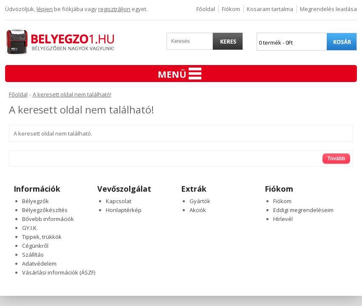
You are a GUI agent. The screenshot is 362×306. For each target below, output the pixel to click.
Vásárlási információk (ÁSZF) (58, 272)
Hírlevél (283, 219)
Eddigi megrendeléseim (303, 210)
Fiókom (231, 9)
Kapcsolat (118, 201)
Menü (179, 73)
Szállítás (33, 254)
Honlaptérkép (123, 210)
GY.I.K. (30, 228)
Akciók (197, 210)
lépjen (45, 9)
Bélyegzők (35, 201)
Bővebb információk (48, 219)
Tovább (336, 159)
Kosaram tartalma (270, 9)
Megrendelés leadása (328, 9)
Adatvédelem (39, 263)
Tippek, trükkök (42, 237)
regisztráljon (114, 9)
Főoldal (205, 9)
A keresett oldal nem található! (72, 94)
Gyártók (199, 201)
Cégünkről (35, 245)
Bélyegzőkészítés (45, 210)
